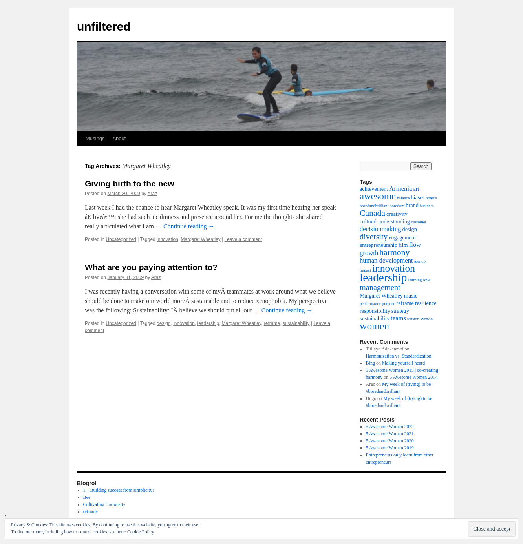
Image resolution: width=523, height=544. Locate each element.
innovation (167, 239)
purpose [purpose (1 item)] (388, 303)
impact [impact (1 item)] (365, 270)
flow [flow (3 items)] (415, 244)
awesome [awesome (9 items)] (378, 196)
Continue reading (189, 226)
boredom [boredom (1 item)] (397, 206)
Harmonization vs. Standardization (399, 356)
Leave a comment (243, 239)
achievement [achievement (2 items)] (374, 189)
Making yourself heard (403, 363)
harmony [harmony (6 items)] (394, 252)
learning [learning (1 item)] (415, 280)
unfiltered (104, 26)
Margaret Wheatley (200, 239)
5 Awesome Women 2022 (390, 426)
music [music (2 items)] (410, 295)
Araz (152, 193)
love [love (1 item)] (426, 280)
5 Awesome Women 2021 (390, 433)
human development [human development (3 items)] (386, 260)
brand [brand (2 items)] (412, 205)
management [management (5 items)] (380, 287)
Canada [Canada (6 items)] (372, 213)
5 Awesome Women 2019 (390, 448)
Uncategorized (121, 239)
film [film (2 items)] (403, 245)
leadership (208, 323)
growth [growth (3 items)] (369, 253)
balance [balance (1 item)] (403, 198)
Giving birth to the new (129, 183)
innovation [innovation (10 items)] (393, 268)
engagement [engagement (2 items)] (402, 237)
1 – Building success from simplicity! (118, 490)
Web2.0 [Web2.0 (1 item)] (427, 319)
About (119, 138)
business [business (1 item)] (427, 206)
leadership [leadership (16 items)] (383, 277)
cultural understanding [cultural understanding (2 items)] (385, 221)
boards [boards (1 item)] (431, 198)
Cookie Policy (140, 532)
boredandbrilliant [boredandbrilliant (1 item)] (374, 206)
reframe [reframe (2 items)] (405, 303)
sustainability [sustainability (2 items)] (375, 318)
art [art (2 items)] (416, 189)
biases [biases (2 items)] (417, 197)
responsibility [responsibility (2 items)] (375, 311)
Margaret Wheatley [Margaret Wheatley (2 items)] (381, 295)
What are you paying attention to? (151, 267)
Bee (87, 497)
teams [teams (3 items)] (398, 318)
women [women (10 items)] (374, 326)
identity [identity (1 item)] (420, 261)
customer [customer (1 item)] (418, 222)
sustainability (296, 323)
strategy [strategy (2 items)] (400, 311)
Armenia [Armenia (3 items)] (400, 188)
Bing (370, 363)
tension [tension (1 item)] (413, 319)
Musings (95, 138)
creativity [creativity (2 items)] (397, 214)
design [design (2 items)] (409, 229)
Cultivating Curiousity (104, 504)
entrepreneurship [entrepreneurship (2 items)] (378, 245)
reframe (272, 323)
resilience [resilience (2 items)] (426, 303)
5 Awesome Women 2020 (390, 441)
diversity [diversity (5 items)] (374, 236)
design (163, 323)
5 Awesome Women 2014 (413, 377)
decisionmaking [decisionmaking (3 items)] (380, 229)
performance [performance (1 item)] (370, 303)
